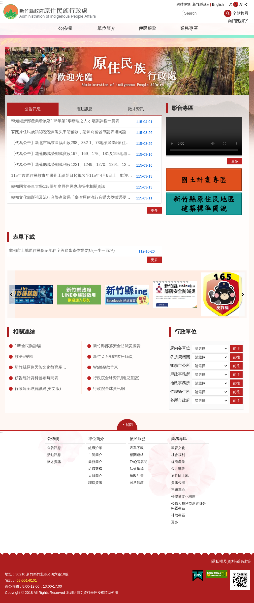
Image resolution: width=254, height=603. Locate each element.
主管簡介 (95, 455)
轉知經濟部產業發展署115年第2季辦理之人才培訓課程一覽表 (83, 121)
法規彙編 (137, 469)
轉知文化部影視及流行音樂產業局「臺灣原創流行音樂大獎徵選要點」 (83, 198)
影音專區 (182, 108)
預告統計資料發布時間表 (36, 378)
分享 (246, 4)
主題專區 (178, 489)
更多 (154, 210)
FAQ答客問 (138, 462)
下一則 (243, 294)
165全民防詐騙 (28, 346)
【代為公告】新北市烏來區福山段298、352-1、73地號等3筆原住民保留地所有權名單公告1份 (85, 143)
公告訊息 (54, 448)
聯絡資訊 (95, 483)
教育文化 (178, 448)
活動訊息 (54, 455)
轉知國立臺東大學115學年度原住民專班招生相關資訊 (83, 187)
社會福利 (178, 455)
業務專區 (189, 28)
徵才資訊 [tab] (136, 109)
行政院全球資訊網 (109, 388)
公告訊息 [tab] (33, 109)
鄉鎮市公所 (180, 365)
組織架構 (95, 469)
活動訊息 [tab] (84, 109)
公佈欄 (65, 28)
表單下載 (24, 237)
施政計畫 (137, 476)
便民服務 (148, 28)
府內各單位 (180, 348)
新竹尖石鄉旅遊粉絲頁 (113, 356)
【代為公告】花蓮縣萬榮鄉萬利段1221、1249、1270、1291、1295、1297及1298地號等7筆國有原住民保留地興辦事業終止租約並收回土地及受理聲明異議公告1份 (85, 165)
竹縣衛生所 (180, 391)
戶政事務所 (180, 374)
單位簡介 (106, 28)
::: (1, 2)
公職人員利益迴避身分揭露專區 (188, 505)
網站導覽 (183, 4)
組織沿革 (95, 448)
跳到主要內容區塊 (2, 2)
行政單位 (185, 332)
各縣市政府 (180, 400)
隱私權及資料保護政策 (231, 561)
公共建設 (178, 469)
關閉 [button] (129, 425)
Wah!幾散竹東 (105, 367)
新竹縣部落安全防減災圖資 (117, 346)
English (218, 4)
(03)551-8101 (26, 580)
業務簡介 (95, 462)
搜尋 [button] (227, 13)
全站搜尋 (241, 13)
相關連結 (24, 332)
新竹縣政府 (201, 4)
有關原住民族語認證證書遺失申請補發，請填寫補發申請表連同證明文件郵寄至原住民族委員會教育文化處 (85, 132)
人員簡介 (95, 476)
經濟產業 (178, 462)
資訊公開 (178, 483)
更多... (176, 522)
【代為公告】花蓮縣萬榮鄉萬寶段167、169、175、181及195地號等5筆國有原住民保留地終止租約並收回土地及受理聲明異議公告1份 (85, 154)
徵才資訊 (54, 462)
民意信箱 (137, 483)
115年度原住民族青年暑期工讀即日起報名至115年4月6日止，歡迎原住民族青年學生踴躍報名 (85, 176)
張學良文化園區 (183, 496)
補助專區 (178, 515)
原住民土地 (180, 476)
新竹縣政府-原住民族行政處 (59, 11)
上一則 (11, 294)
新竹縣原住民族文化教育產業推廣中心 (42, 367)
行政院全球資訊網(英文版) (38, 388)
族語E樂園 (24, 356)
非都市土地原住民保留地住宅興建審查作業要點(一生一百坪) (84, 251)
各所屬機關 (180, 357)
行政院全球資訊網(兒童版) (116, 378)
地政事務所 (180, 383)
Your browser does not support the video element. (204, 136)
